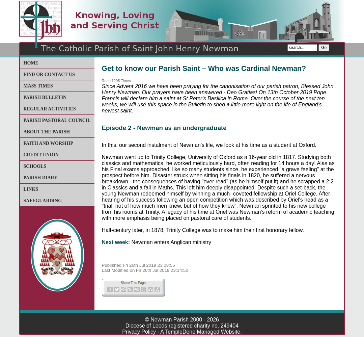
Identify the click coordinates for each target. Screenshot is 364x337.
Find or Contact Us (49, 74)
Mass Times (38, 85)
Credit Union (41, 154)
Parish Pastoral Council (57, 120)
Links (31, 189)
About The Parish (47, 131)
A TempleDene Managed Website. (201, 332)
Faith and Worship (48, 143)
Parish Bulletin (45, 97)
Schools (35, 166)
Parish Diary (41, 177)
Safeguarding (43, 200)
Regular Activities (50, 108)
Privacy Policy (139, 332)
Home (31, 63)
